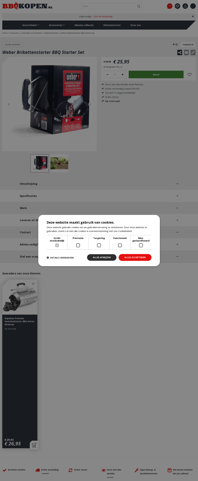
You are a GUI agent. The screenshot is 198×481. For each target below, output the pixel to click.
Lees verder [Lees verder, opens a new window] (139, 230)
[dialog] (99, 240)
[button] (60, 257)
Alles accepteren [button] (135, 257)
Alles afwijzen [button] (101, 257)
